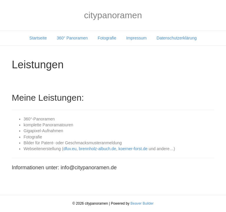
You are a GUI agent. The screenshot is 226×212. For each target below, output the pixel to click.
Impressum (136, 38)
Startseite (38, 38)
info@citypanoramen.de (89, 167)
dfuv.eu (70, 148)
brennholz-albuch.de (97, 148)
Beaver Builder (142, 203)
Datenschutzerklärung (177, 38)
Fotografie (107, 38)
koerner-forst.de (132, 148)
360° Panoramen (72, 38)
